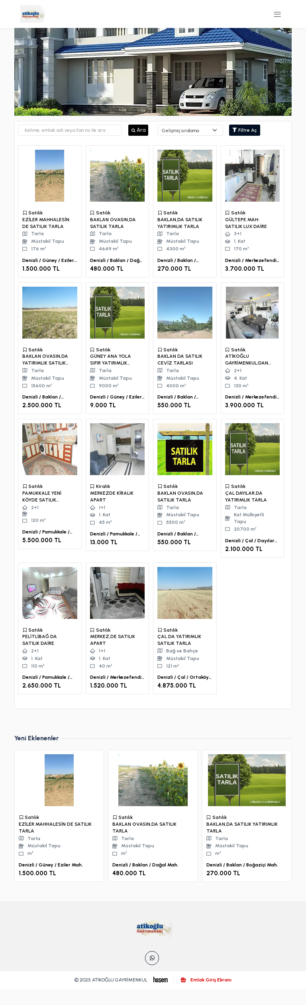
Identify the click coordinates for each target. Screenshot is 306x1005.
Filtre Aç (244, 130)
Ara (138, 130)
